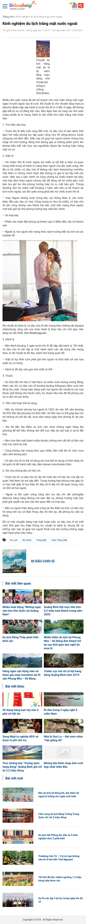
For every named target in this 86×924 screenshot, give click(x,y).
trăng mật (41, 540)
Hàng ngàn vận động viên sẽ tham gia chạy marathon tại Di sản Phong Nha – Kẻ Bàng (21, 674)
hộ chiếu (27, 540)
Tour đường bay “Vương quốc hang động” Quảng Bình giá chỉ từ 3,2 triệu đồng (22, 766)
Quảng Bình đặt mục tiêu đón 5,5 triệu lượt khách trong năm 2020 (63, 610)
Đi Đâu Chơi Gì (42, 561)
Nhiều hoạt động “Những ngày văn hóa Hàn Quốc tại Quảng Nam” (21, 610)
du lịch (14, 540)
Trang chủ (8, 16)
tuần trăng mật (59, 540)
